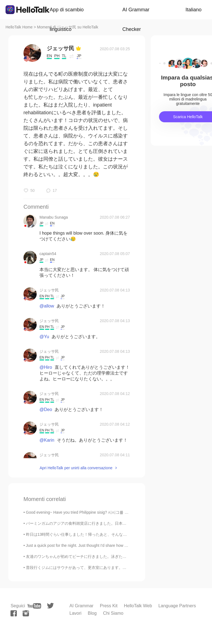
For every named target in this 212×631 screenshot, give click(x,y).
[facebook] (13, 613)
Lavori (76, 613)
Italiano (194, 9)
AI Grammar (82, 605)
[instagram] (26, 613)
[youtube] (34, 606)
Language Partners (177, 605)
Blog (92, 613)
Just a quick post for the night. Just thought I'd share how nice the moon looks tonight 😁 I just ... (108, 545)
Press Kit (109, 605)
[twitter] (50, 606)
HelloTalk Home (19, 27)
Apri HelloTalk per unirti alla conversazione (75, 468)
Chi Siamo (113, 613)
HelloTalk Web (138, 605)
